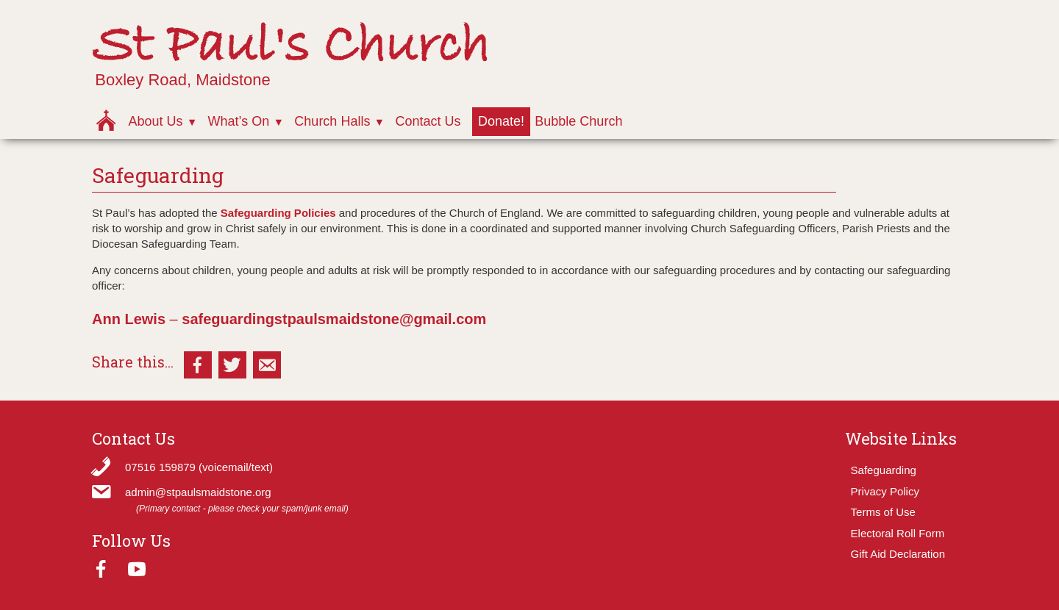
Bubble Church (578, 121)
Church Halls (332, 121)
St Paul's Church (291, 47)
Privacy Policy (885, 491)
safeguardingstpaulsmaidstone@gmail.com (334, 319)
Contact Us (427, 121)
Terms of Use (883, 512)
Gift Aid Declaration (898, 554)
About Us (155, 121)
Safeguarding (883, 470)
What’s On (239, 121)
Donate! (501, 121)
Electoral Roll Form (898, 533)
